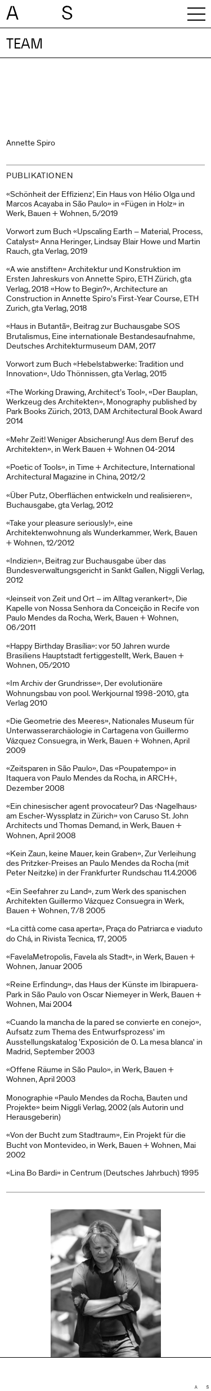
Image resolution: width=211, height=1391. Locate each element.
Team (24, 44)
